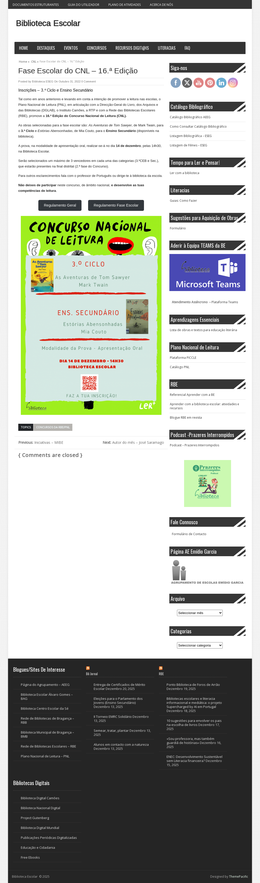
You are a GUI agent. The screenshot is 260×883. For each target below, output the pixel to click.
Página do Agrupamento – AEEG (45, 684)
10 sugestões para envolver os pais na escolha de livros (194, 722)
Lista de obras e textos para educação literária (203, 330)
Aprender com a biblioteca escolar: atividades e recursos (204, 406)
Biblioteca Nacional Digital (40, 808)
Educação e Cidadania (38, 847)
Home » (24, 61)
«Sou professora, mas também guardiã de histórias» (190, 740)
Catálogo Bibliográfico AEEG (190, 117)
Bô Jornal (92, 673)
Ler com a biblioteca (184, 173)
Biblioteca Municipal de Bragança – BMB (47, 734)
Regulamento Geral (60, 205)
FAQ (187, 48)
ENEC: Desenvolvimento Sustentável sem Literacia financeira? (194, 758)
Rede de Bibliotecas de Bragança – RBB (47, 720)
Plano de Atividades (124, 5)
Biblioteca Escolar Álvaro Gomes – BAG (47, 696)
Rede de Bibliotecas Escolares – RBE (48, 746)
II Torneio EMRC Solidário (113, 716)
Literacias (166, 48)
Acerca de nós (161, 5)
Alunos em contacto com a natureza (121, 744)
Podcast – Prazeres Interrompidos (194, 445)
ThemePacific (238, 876)
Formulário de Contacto (189, 534)
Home (23, 48)
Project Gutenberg (35, 818)
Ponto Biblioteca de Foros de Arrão (193, 684)
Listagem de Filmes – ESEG (188, 145)
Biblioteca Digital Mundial (40, 827)
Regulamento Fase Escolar (116, 205)
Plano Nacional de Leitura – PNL (45, 756)
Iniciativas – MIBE (40, 442)
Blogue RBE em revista (186, 417)
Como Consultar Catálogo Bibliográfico (198, 126)
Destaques (46, 48)
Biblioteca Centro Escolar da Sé (45, 708)
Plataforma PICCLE (183, 357)
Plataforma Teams (225, 302)
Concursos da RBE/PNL (53, 427)
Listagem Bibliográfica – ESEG (191, 136)
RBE (161, 673)
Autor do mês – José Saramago (133, 442)
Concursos (96, 48)
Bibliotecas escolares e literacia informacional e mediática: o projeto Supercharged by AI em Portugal (194, 702)
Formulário (178, 228)
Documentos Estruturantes (36, 5)
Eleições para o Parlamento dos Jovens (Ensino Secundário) (118, 700)
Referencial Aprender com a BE (192, 395)
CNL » (35, 61)
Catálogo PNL (179, 367)
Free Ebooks (30, 857)
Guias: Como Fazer (183, 200)
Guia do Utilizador (83, 5)
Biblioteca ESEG (42, 81)
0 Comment (88, 81)
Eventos (71, 48)
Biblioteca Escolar (48, 23)
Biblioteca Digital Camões (40, 798)
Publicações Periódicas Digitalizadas (49, 837)
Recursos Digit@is (132, 48)
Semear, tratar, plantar (111, 730)
